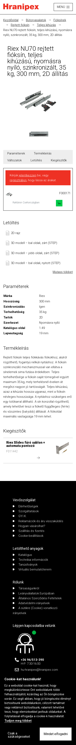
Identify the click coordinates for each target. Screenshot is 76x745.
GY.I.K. (20, 516)
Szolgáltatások (26, 511)
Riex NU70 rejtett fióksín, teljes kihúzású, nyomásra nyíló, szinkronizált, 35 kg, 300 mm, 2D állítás (37, 32)
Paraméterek (16, 153)
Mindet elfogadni (56, 734)
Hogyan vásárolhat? (29, 526)
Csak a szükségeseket (19, 735)
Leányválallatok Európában (33, 593)
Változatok (14, 160)
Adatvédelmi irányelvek (31, 603)
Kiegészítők (59, 160)
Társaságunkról (26, 588)
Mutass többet (63, 272)
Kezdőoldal (10, 20)
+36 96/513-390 (32, 660)
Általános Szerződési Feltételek (37, 598)
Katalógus (22, 555)
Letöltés (36, 160)
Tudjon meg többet (18, 720)
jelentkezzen (27, 175)
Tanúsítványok (25, 564)
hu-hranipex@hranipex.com (39, 670)
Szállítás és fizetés (28, 531)
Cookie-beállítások (28, 536)
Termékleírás (42, 153)
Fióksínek (60, 20)
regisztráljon (18, 180)
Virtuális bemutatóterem (32, 569)
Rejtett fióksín (20, 25)
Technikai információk (30, 560)
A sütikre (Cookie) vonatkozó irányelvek (35, 610)
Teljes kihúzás (46, 25)
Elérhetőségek (25, 506)
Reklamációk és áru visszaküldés (38, 521)
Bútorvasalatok (36, 20)
